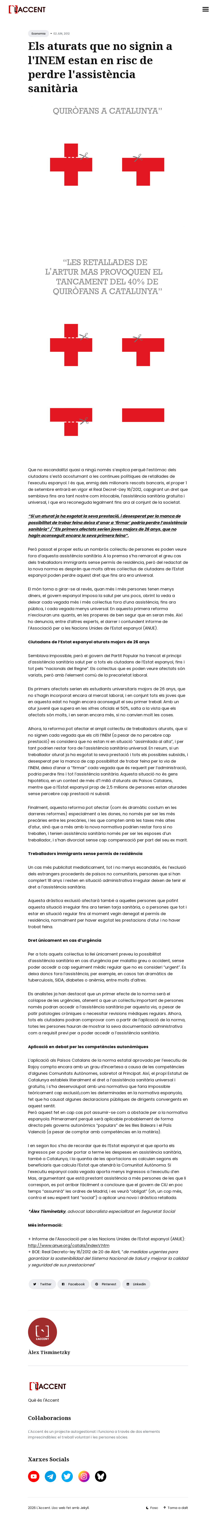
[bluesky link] (100, 1476)
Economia (38, 33)
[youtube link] (34, 1476)
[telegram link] (50, 1476)
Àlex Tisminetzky (49, 1352)
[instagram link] (83, 1476)
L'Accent (43, 1508)
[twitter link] (67, 1476)
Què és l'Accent (43, 1400)
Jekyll (84, 1508)
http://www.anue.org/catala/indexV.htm (68, 1245)
